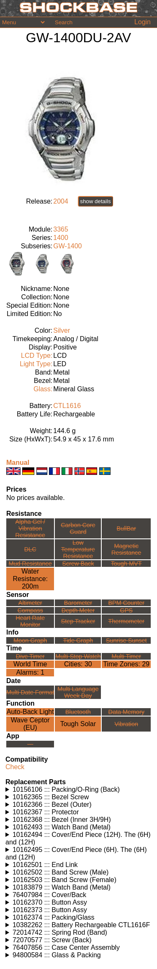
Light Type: (36, 363)
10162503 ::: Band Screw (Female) (64, 879)
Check (14, 766)
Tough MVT (126, 563)
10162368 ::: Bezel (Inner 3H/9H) (62, 819)
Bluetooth (78, 712)
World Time (30, 664)
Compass (30, 610)
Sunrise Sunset (126, 640)
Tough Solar (78, 723)
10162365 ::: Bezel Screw (51, 797)
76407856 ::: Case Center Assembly (66, 947)
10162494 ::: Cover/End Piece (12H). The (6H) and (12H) (78, 838)
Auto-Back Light (30, 711)
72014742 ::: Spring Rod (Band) (60, 932)
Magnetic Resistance (126, 549)
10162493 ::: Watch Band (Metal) (62, 827)
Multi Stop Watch (77, 656)
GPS (126, 610)
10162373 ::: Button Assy (50, 909)
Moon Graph (30, 640)
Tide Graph (78, 640)
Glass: (42, 389)
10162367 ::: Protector (46, 812)
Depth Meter (78, 610)
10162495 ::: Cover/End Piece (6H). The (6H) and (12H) (76, 853)
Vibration (126, 724)
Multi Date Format (30, 692)
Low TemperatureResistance (78, 549)
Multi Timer (126, 656)
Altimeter (30, 602)
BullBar (126, 528)
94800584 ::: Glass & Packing (57, 955)
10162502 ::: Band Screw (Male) (60, 872)
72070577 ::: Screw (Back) (52, 940)
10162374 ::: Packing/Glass (54, 917)
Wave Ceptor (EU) (30, 724)
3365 (60, 229)
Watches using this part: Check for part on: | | (78, 789)
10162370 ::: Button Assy (50, 902)
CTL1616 (67, 405)
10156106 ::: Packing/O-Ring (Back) (66, 789)
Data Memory (126, 712)
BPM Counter (126, 602)
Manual (17, 462)
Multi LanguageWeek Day (77, 692)
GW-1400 (67, 246)
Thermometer (126, 621)
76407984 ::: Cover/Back (49, 894)
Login (142, 22)
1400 (60, 237)
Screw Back (78, 563)
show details (95, 201)
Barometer (78, 602)
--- (30, 744)
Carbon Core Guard (78, 528)
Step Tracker (78, 621)
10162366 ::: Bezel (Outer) (52, 804)
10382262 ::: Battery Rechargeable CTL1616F (81, 924)
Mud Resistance (30, 563)
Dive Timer (30, 656)
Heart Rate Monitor (30, 621)
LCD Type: (36, 355)
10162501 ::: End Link (45, 864)
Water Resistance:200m (30, 579)
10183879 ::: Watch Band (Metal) (62, 887)
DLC (30, 549)
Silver (61, 330)
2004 (60, 201)
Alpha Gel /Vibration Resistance (30, 528)
